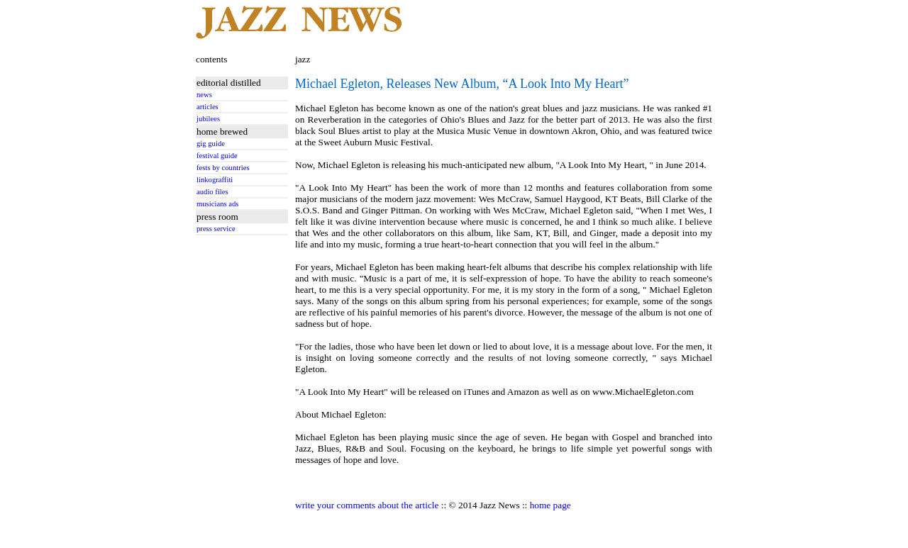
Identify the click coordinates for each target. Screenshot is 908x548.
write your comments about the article (366, 505)
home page (550, 505)
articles (207, 107)
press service (216, 229)
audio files (212, 192)
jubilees (208, 119)
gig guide (210, 143)
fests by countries (223, 168)
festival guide (217, 156)
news (204, 95)
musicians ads (217, 204)
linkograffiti (214, 180)
